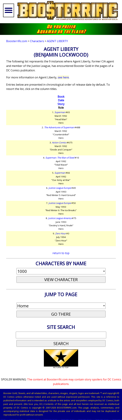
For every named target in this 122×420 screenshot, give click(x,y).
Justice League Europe (59, 187)
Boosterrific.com (16, 41)
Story (61, 104)
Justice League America (59, 218)
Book (61, 97)
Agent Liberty (57, 41)
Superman (59, 112)
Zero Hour (60, 233)
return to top (60, 253)
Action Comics (59, 142)
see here (63, 77)
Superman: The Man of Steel (59, 157)
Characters (37, 41)
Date (61, 100)
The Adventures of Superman (59, 127)
